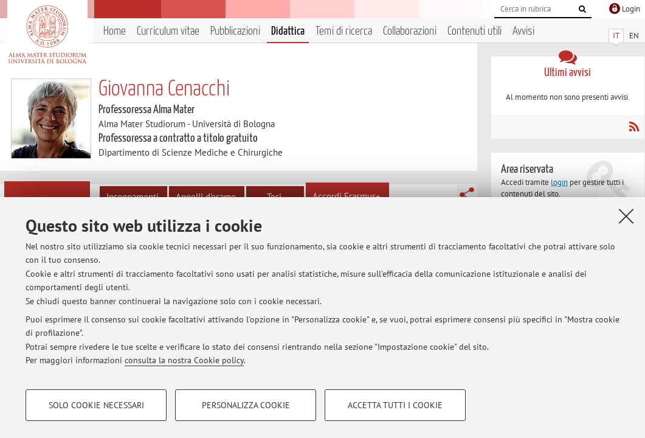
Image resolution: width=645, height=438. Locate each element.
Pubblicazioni (235, 31)
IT (616, 35)
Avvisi (523, 31)
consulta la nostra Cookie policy (184, 360)
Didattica (288, 31)
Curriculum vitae (168, 31)
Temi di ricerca (344, 31)
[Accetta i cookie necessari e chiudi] (626, 216)
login (559, 182)
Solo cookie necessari (96, 405)
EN (634, 35)
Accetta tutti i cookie (395, 405)
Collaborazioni (409, 31)
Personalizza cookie (246, 405)
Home (114, 31)
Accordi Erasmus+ (346, 196)
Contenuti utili (474, 31)
